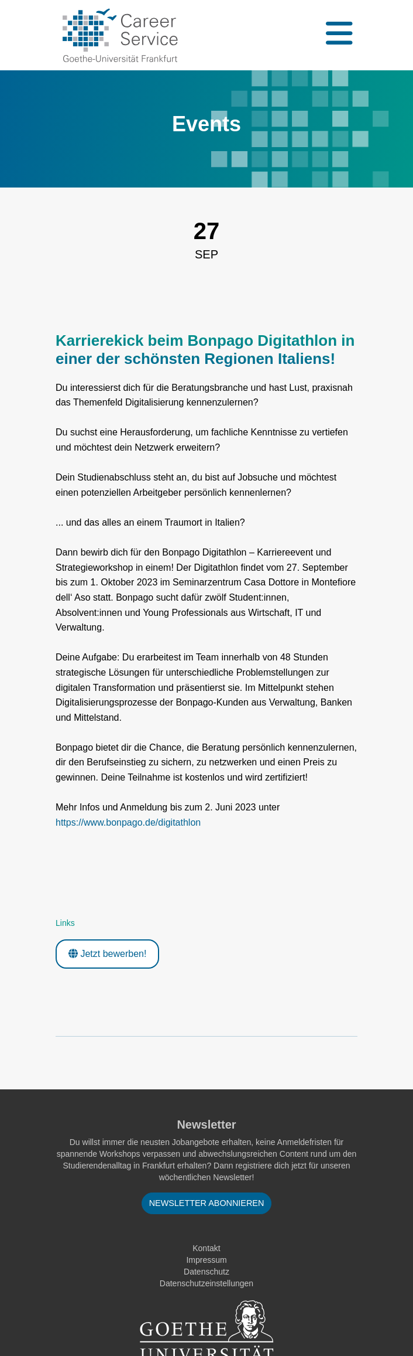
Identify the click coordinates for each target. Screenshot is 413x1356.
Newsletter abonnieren (206, 1203)
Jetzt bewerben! (107, 954)
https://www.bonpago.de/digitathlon (128, 822)
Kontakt (206, 1248)
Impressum (206, 1260)
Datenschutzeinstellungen (206, 1283)
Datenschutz (206, 1271)
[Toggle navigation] (338, 35)
